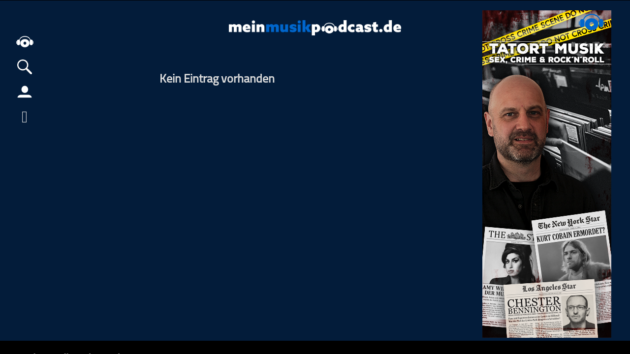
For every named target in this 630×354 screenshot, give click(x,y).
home (24, 41)
